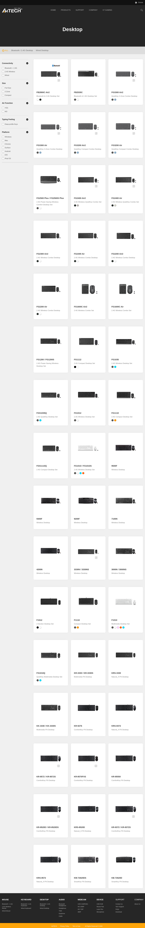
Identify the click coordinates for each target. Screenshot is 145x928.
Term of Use (76, 926)
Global (140, 2)
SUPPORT (80, 10)
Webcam (82, 900)
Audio (62, 900)
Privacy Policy (64, 926)
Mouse (5, 900)
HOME (53, 10)
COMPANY (93, 10)
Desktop (44, 900)
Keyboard (26, 900)
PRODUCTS (66, 10)
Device (100, 900)
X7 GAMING (107, 10)
